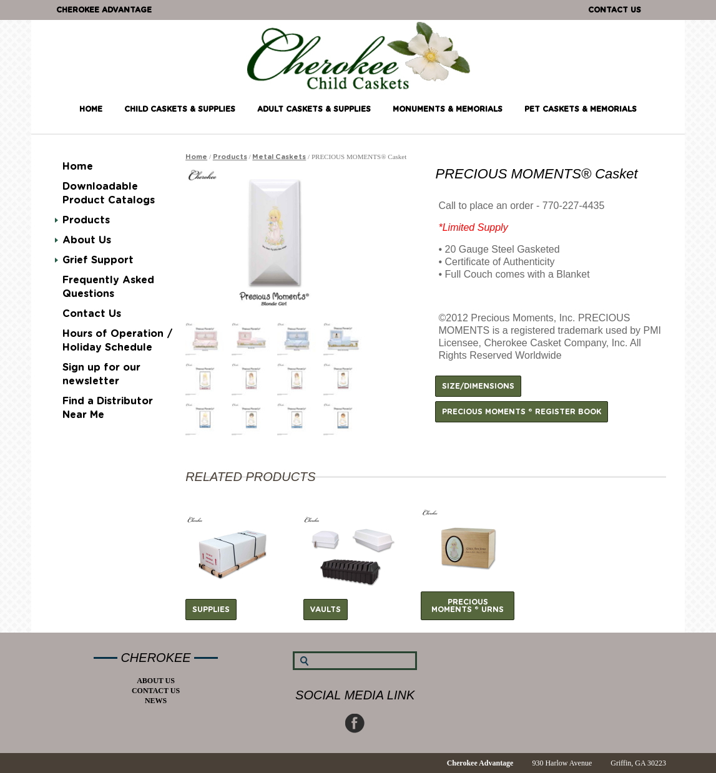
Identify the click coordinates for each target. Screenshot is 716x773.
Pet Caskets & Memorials (580, 109)
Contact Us (614, 10)
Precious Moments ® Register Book (521, 412)
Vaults (325, 609)
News (156, 700)
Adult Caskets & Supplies (314, 109)
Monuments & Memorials (448, 109)
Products (86, 220)
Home (90, 109)
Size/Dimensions (478, 386)
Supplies (211, 609)
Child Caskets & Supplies (179, 109)
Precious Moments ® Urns (467, 605)
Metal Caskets (279, 156)
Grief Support (98, 260)
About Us (86, 240)
